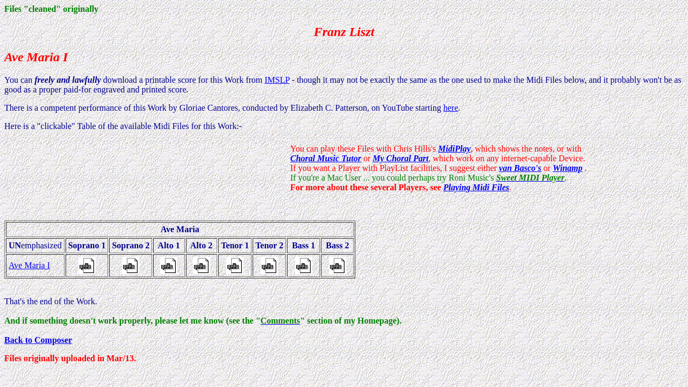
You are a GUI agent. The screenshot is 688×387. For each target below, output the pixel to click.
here (450, 107)
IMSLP (277, 79)
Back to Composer (38, 340)
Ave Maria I (29, 265)
